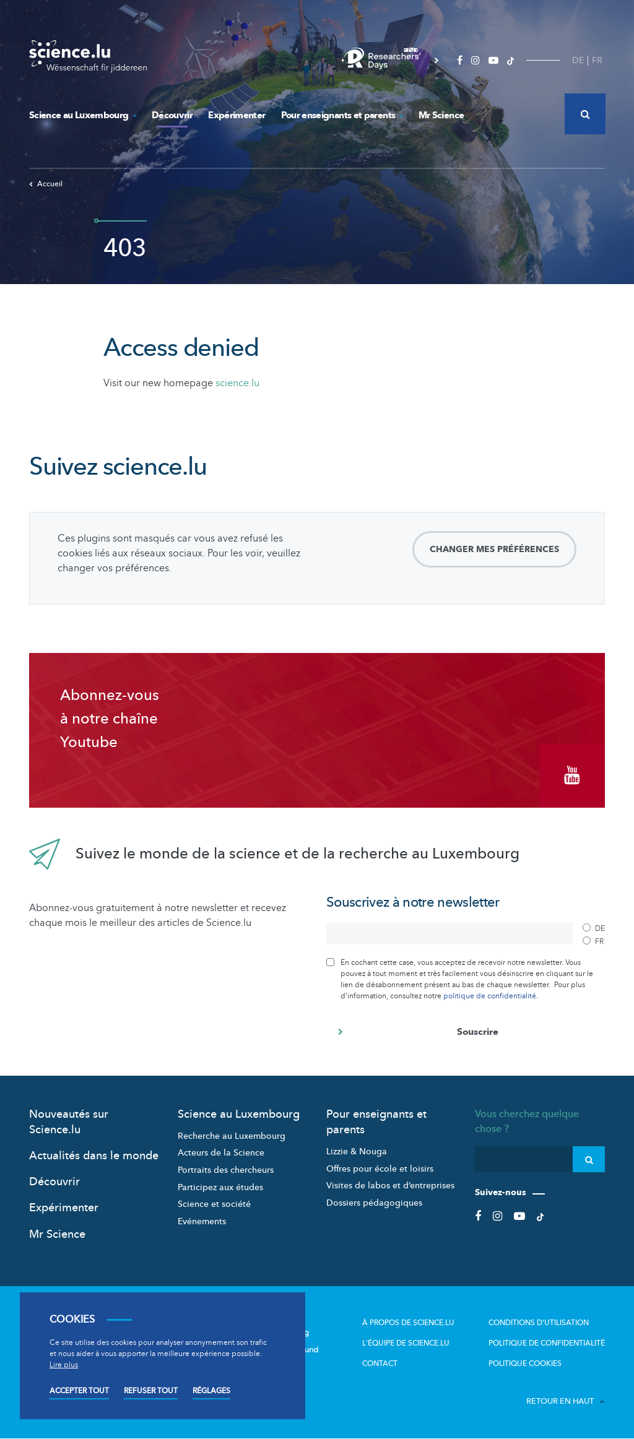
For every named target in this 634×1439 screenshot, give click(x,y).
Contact (379, 1363)
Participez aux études (220, 1187)
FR (597, 60)
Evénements (202, 1221)
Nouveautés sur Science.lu (68, 1121)
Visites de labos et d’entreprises (390, 1185)
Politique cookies (525, 1363)
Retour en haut (565, 1400)
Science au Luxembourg (82, 115)
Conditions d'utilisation (539, 1322)
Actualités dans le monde (93, 1156)
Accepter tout (79, 1391)
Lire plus (64, 1365)
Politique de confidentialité (547, 1342)
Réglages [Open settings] (211, 1391)
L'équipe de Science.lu (405, 1342)
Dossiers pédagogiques (374, 1203)
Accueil (46, 184)
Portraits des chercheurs (226, 1170)
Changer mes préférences (494, 549)
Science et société (214, 1204)
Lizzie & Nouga (356, 1151)
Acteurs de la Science (221, 1153)
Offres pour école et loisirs (379, 1168)
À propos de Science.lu (408, 1322)
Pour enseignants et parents (342, 115)
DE (578, 60)
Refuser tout (151, 1391)
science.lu (237, 383)
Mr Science (441, 115)
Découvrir (172, 115)
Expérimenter (236, 115)
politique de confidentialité (489, 995)
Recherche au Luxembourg (231, 1136)
